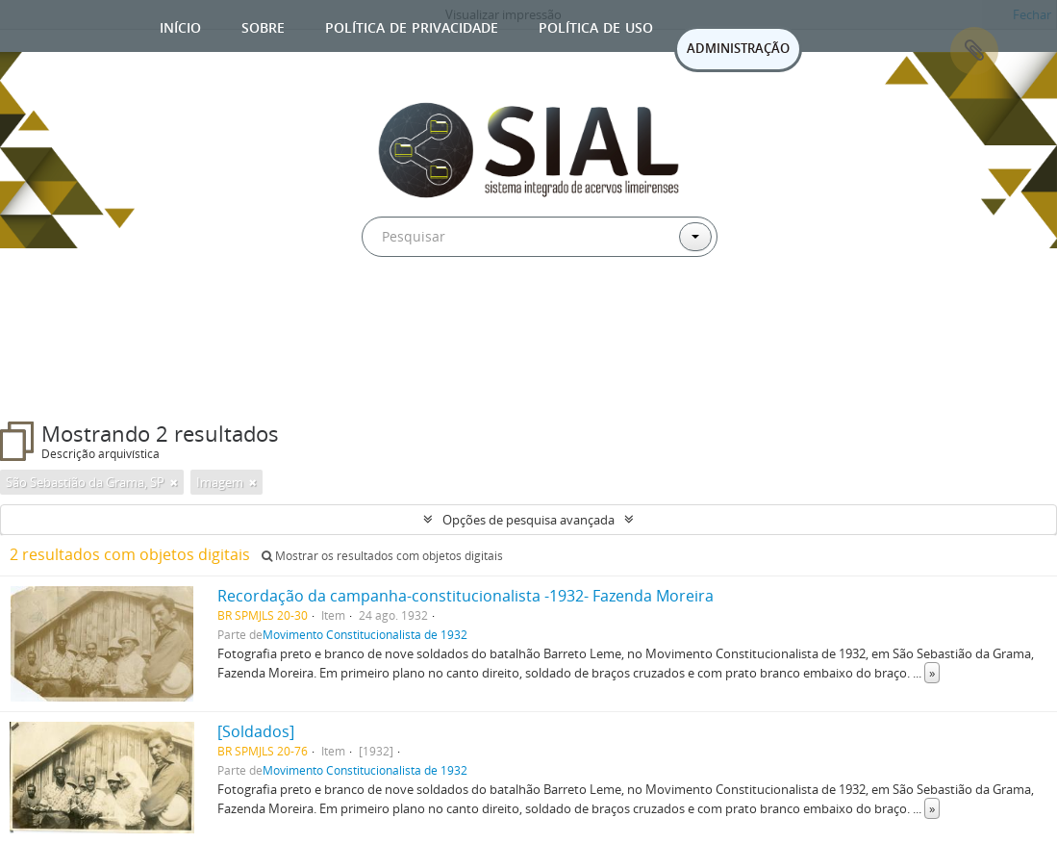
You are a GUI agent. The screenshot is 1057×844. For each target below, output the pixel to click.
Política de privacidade (411, 25)
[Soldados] (255, 731)
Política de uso (596, 25)
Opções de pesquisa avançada (528, 519)
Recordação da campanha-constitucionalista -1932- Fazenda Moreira (465, 595)
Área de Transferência (974, 51)
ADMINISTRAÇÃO (738, 48)
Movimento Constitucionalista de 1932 (365, 634)
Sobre (263, 25)
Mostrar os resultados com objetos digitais (382, 556)
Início (180, 25)
